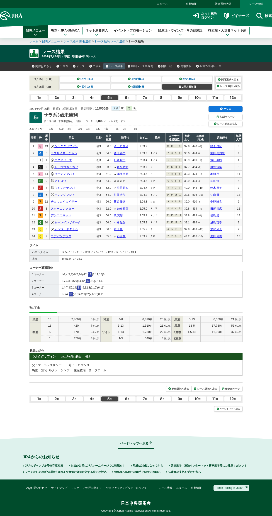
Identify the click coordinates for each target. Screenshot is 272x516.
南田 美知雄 (217, 153)
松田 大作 (119, 194)
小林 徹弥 (119, 222)
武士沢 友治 (121, 146)
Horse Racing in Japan (232, 487)
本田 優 (118, 229)
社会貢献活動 (223, 3)
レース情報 (256, 3)
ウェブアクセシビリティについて (126, 487)
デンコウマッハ (61, 215)
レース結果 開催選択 (77, 41)
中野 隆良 (216, 201)
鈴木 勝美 (216, 187)
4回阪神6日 (136, 86)
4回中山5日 (85, 79)
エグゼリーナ (63, 160)
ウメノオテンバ (64, 187)
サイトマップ (59, 487)
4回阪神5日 (136, 79)
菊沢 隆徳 (119, 201)
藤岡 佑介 (122, 167)
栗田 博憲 (216, 236)
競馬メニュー (35, 32)
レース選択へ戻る (228, 86)
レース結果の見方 (225, 123)
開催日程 (165, 66)
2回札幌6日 (187, 86)
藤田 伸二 (119, 153)
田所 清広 (216, 208)
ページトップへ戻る (228, 409)
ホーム (33, 41)
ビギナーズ (236, 16)
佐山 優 (214, 194)
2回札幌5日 (187, 79)
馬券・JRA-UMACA (65, 32)
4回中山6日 (85, 86)
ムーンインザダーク (67, 222)
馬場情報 (184, 66)
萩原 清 (214, 181)
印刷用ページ (225, 116)
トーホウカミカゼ (66, 167)
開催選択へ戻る (228, 79)
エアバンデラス (61, 236)
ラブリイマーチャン (64, 153)
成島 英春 (216, 222)
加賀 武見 (216, 229)
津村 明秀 (122, 174)
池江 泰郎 (216, 160)
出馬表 (62, 66)
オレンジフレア (64, 194)
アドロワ (60, 181)
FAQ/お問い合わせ (36, 487)
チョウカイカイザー (64, 201)
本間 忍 (214, 174)
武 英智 (118, 215)
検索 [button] (264, 16)
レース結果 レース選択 (110, 41)
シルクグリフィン (66, 146)
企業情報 (191, 3)
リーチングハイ (64, 174)
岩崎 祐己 (122, 208)
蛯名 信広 (216, 146)
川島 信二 (119, 160)
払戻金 (95, 66)
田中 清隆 (216, 167)
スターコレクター (62, 208)
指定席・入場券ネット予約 (227, 32)
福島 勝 (214, 215)
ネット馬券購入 (97, 32)
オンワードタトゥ (66, 229)
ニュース (162, 3)
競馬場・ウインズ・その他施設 (180, 32)
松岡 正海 (122, 187)
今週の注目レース (208, 66)
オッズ (79, 66)
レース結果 (114, 66)
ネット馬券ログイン (205, 16)
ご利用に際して (92, 487)
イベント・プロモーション (133, 32)
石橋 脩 (121, 236)
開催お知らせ (42, 66)
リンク (75, 487)
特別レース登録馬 (140, 66)
